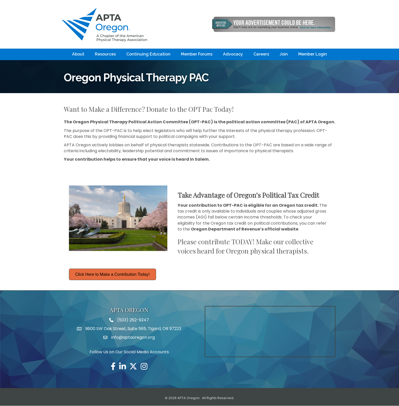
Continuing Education (148, 54)
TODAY (242, 241)
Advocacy (233, 54)
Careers (261, 54)
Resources (105, 54)
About (78, 54)
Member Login (312, 54)
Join (284, 54)
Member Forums (196, 54)
